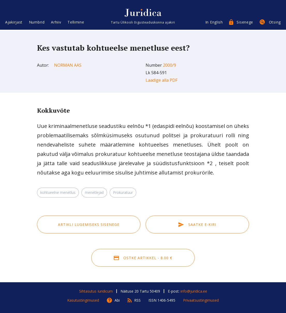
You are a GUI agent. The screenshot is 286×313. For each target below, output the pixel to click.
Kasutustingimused (83, 300)
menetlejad (94, 192)
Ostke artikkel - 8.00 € (143, 257)
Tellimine (75, 22)
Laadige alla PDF (161, 80)
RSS (137, 300)
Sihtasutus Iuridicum (96, 291)
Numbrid (37, 22)
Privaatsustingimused (201, 300)
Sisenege (245, 22)
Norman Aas (67, 65)
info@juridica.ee (193, 291)
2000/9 (169, 65)
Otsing (275, 22)
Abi (117, 300)
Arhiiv (56, 22)
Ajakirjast (13, 22)
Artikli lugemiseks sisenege (88, 224)
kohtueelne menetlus (58, 192)
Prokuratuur (123, 192)
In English (214, 22)
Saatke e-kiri (197, 224)
